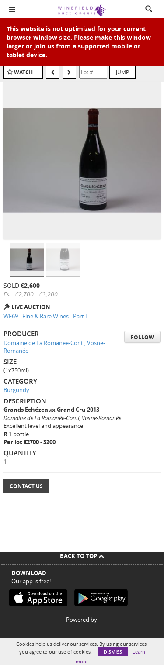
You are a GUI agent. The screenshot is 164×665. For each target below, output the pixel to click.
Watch (23, 72)
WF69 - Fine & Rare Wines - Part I (45, 316)
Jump (122, 72)
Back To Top (82, 556)
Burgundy (16, 390)
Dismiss (113, 651)
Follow (142, 337)
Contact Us (26, 486)
